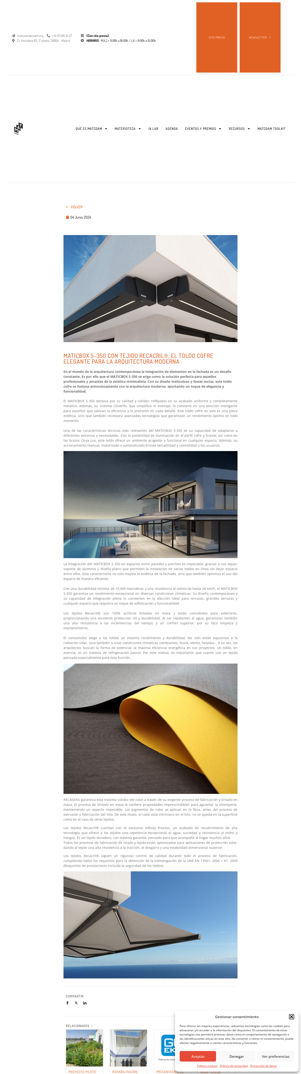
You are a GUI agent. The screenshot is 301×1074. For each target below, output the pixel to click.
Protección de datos (263, 1066)
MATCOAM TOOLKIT (271, 129)
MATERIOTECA (128, 129)
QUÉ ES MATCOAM (92, 129)
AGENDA (172, 129)
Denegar (237, 1056)
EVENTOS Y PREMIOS (203, 129)
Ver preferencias (275, 1056)
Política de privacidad (234, 1066)
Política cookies (207, 1066)
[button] (291, 1016)
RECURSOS (239, 129)
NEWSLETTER (260, 37)
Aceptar (198, 1056)
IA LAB (153, 129)
